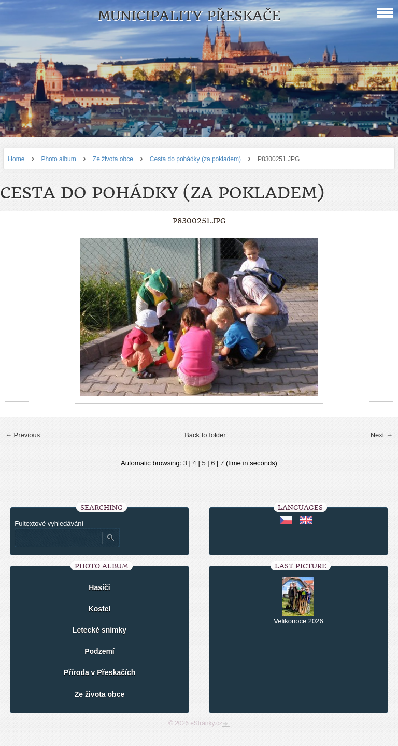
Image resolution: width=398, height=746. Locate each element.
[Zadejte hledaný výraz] (58, 537)
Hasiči (99, 587)
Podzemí (99, 651)
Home (16, 159)
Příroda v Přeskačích (100, 672)
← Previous (22, 435)
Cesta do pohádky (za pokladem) (195, 159)
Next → (382, 435)
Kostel (100, 609)
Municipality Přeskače (188, 16)
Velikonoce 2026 (298, 621)
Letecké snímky (99, 630)
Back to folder (205, 435)
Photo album (58, 159)
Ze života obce (113, 159)
